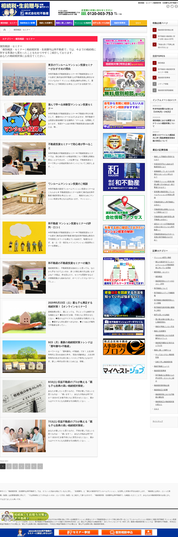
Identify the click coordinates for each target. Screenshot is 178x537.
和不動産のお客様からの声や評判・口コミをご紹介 (164, 378)
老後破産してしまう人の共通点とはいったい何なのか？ (164, 174)
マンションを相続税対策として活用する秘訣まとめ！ (82, 24)
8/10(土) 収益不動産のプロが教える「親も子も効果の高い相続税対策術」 (70, 384)
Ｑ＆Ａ (138, 23)
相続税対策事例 (164, 77)
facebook (176, 6)
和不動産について (161, 288)
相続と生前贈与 (45, 23)
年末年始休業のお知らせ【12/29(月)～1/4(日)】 (163, 110)
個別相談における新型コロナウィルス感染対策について (164, 123)
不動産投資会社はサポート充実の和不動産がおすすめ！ (164, 237)
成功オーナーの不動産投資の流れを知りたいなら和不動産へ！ (164, 226)
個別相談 (161, 63)
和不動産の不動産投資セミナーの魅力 (69, 263)
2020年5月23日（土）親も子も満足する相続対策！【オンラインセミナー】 (70, 304)
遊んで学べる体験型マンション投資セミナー (70, 106)
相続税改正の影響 (27, 23)
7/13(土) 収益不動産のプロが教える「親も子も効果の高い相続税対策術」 (70, 423)
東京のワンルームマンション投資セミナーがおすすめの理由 (70, 67)
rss (168, 6)
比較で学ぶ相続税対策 (163, 362)
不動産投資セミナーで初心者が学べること (70, 146)
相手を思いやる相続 (161, 315)
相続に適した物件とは (162, 350)
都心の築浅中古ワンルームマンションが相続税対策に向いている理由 (164, 264)
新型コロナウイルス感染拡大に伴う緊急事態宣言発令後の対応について (164, 138)
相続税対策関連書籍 (165, 90)
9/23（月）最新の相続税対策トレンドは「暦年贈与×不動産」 (70, 344)
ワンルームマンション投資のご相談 (68, 184)
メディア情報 (163, 84)
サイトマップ (158, 421)
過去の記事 (172, 100)
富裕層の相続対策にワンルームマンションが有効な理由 (164, 194)
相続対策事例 (119, 23)
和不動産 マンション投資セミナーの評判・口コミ (69, 225)
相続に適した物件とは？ (64, 24)
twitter (172, 6)
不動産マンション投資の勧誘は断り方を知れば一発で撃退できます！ (164, 184)
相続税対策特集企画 (165, 30)
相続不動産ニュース (161, 366)
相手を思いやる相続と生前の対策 (101, 24)
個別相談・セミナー (8, 23)
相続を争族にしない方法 (164, 326)
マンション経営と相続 (162, 257)
